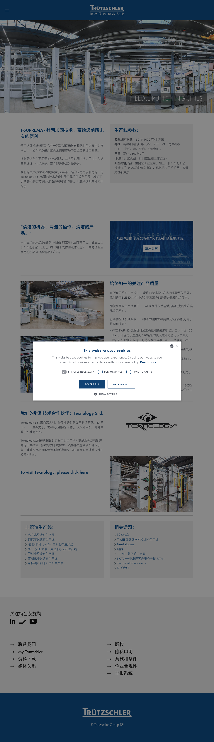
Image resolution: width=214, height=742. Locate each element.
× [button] (176, 345)
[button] (107, 394)
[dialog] (107, 371)
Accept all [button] (92, 384)
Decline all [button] (121, 384)
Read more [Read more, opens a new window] (148, 362)
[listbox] (172, 346)
